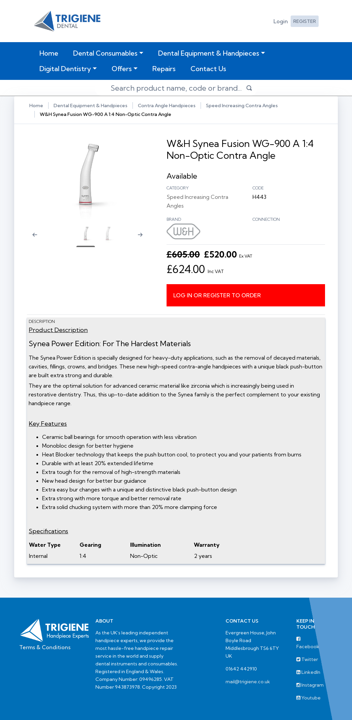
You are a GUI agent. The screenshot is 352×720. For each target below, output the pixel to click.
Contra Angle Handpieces (167, 105)
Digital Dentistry (65, 68)
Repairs (164, 68)
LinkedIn (308, 672)
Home (50, 53)
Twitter (307, 659)
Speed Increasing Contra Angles (242, 105)
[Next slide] (143, 239)
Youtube (308, 697)
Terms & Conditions (44, 646)
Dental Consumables (105, 53)
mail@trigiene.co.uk (248, 681)
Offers (122, 68)
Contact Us (208, 68)
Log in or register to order (217, 295)
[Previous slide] (32, 239)
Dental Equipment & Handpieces (208, 53)
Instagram (310, 685)
